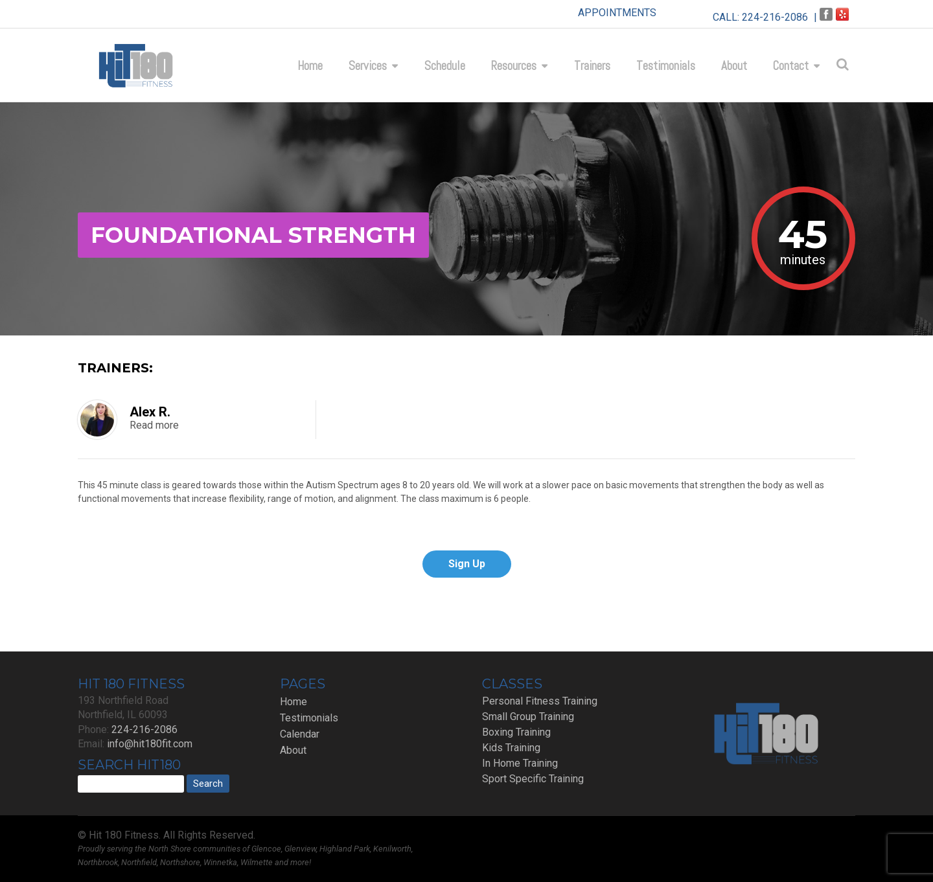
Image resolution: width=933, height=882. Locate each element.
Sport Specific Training (533, 779)
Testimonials (665, 66)
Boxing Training (516, 732)
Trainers (592, 66)
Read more (154, 425)
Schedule (444, 66)
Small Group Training (528, 716)
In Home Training (520, 763)
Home (310, 66)
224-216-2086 (775, 17)
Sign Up (466, 564)
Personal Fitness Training (539, 701)
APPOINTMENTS (617, 12)
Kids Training (511, 747)
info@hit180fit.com (149, 744)
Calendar (299, 734)
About (734, 66)
